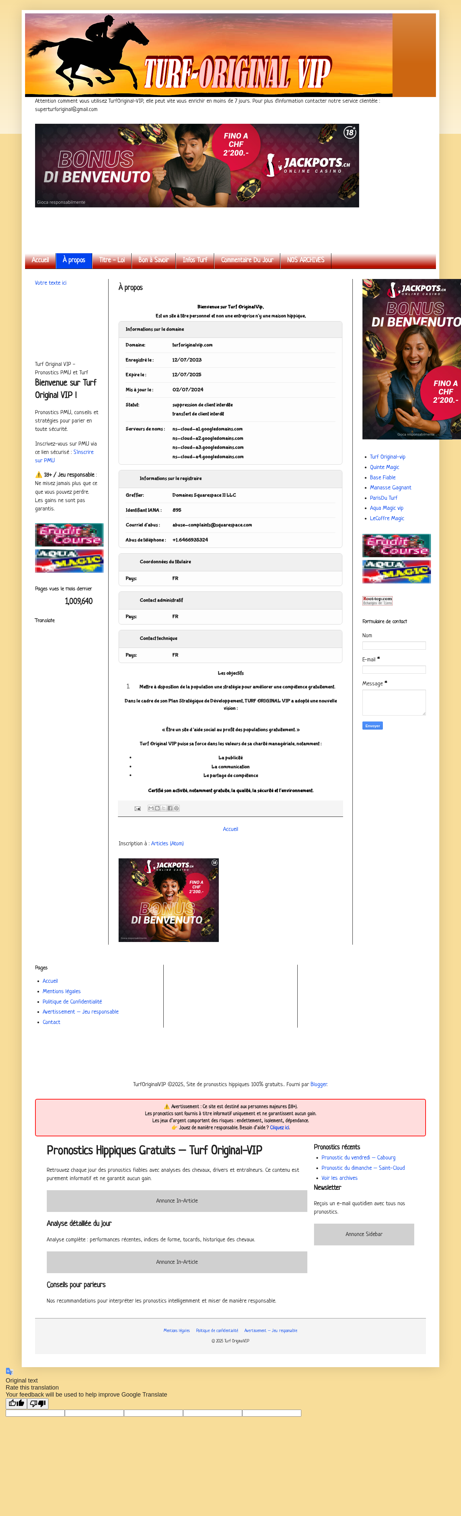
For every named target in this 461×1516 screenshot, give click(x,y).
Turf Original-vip (388, 457)
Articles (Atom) (167, 844)
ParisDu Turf (384, 498)
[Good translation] (16, 1403)
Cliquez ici (279, 1128)
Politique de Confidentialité (72, 1002)
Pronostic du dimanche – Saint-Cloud (363, 1168)
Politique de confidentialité (217, 1331)
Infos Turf (195, 260)
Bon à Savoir (154, 260)
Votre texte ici (50, 283)
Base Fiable (383, 478)
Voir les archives (340, 1178)
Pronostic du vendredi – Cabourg (359, 1158)
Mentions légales (62, 991)
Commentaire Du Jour (247, 260)
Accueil (40, 260)
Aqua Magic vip (387, 508)
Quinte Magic (384, 467)
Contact (51, 1022)
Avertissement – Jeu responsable (81, 1012)
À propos (74, 260)
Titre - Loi (112, 260)
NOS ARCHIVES (305, 260)
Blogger (319, 1084)
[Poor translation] (37, 1403)
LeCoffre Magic (387, 518)
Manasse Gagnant (391, 488)
